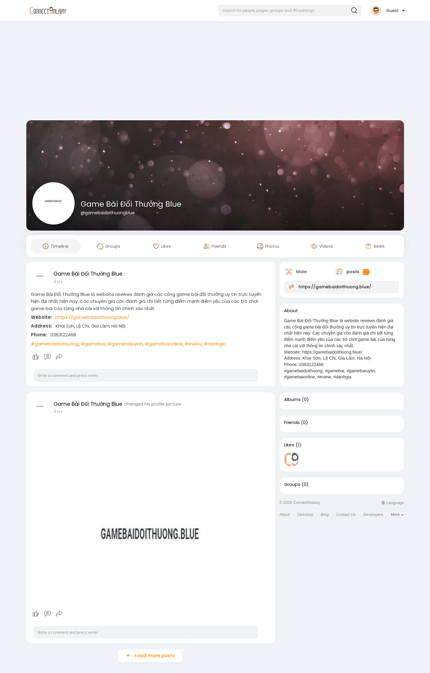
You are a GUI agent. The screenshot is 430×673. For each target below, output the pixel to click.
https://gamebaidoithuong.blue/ (92, 317)
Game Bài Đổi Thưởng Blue (131, 204)
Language (392, 503)
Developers (373, 514)
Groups (292, 484)
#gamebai (93, 344)
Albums (292, 399)
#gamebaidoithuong (55, 344)
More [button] (397, 514)
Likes (289, 444)
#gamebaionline (164, 344)
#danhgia (215, 344)
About (285, 514)
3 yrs (58, 281)
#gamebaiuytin (125, 344)
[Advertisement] (215, 72)
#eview (193, 344)
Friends (292, 422)
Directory (305, 514)
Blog (324, 514)
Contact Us (346, 514)
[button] (289, 11)
